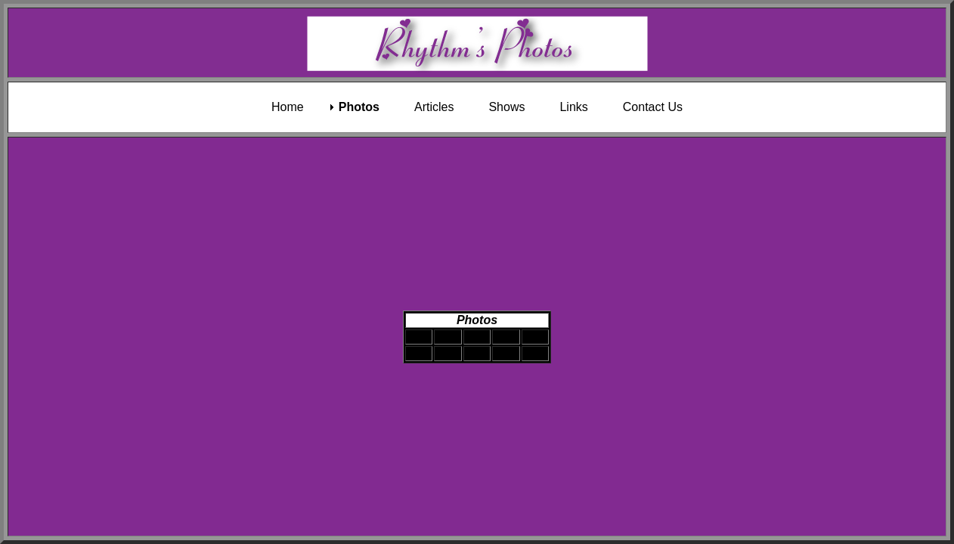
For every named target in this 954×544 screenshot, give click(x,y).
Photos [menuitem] (359, 106)
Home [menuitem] (287, 106)
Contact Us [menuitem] (653, 106)
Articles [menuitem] (434, 106)
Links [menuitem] (573, 106)
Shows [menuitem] (506, 106)
